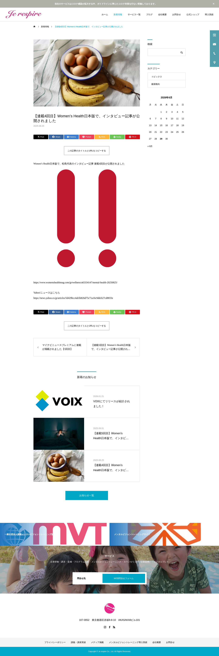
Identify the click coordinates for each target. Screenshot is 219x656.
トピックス (156, 76)
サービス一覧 (134, 14)
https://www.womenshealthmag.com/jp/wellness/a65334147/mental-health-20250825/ (75, 282)
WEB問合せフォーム (124, 578)
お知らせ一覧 (86, 495)
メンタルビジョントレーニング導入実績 (128, 642)
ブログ (149, 14)
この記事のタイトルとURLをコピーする (87, 150)
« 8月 (150, 146)
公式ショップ (192, 14)
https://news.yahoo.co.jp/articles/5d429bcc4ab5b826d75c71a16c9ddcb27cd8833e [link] (73, 298)
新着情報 (118, 14)
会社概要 (162, 14)
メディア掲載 (97, 642)
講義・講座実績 (78, 642)
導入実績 (209, 14)
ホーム (105, 14)
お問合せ (176, 14)
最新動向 (155, 84)
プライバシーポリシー (55, 642)
